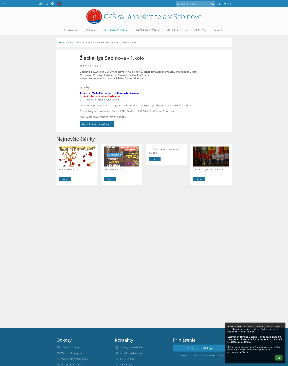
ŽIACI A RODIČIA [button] (147, 30)
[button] (59, 3)
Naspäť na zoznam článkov (97, 124)
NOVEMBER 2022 (68, 169)
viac (65, 179)
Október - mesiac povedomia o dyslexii (165, 151)
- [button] (47, 3)
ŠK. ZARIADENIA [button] (115, 30)
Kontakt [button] (218, 30)
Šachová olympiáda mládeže (209, 169)
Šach (133, 42)
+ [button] (41, 3)
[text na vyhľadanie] (195, 4)
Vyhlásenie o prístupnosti (75, 358)
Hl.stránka (66, 42)
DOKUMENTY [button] (196, 30)
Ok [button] (279, 358)
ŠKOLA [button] (90, 30)
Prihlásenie (224, 4)
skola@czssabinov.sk (131, 353)
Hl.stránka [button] (71, 30)
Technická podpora (71, 353)
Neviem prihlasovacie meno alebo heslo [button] (202, 355)
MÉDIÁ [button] (172, 30)
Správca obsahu (70, 347)
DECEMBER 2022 (113, 169)
